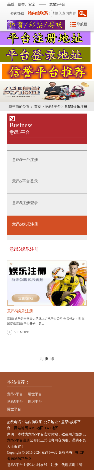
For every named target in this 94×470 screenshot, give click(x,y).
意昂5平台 (53, 107)
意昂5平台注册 (18, 440)
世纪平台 (35, 402)
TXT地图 (51, 428)
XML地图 (36, 428)
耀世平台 (35, 394)
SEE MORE (21, 332)
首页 (37, 107)
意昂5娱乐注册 (75, 107)
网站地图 (19, 428)
